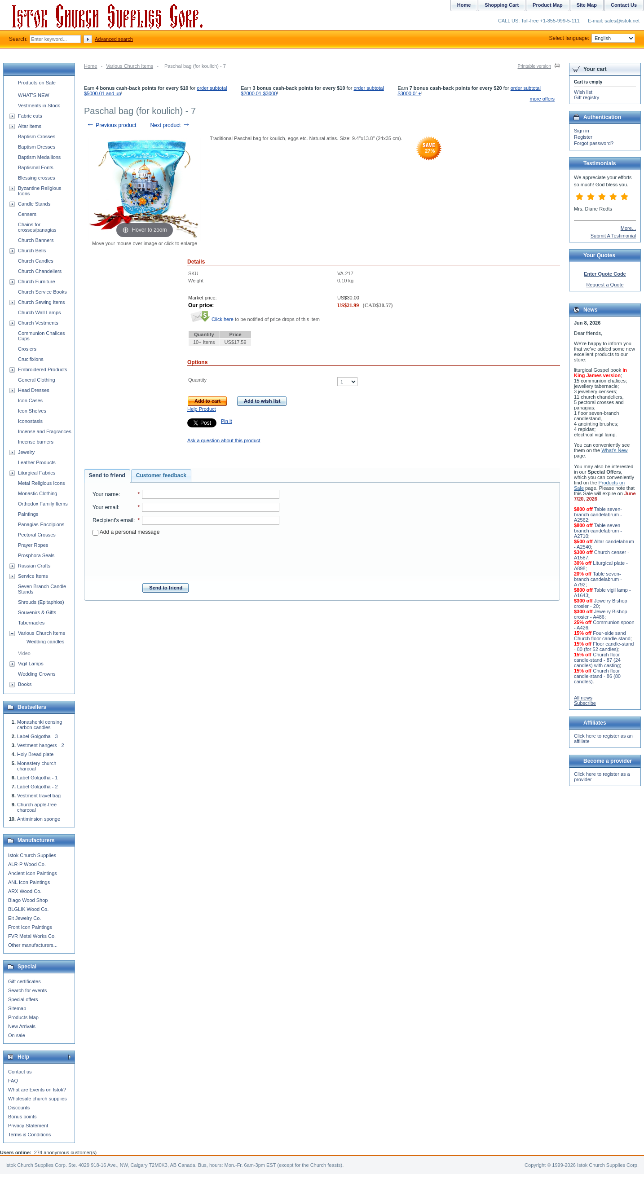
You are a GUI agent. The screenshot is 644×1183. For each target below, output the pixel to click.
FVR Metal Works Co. (32, 936)
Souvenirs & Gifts (37, 612)
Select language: (592, 38)
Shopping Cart (502, 5)
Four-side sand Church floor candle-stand (602, 635)
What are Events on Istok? (37, 1089)
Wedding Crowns (37, 674)
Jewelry (26, 452)
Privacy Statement (28, 1125)
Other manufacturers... (32, 945)
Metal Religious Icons (41, 483)
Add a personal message (126, 532)
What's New (614, 450)
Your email (105, 507)
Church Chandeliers (40, 271)
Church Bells (32, 250)
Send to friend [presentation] (107, 475)
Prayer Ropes (33, 545)
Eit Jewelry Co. (24, 918)
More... (628, 228)
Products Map (23, 1017)
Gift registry (586, 97)
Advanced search (114, 39)
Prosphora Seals (36, 555)
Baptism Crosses (36, 136)
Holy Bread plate (35, 754)
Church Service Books (42, 292)
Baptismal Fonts (35, 167)
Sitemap (17, 1008)
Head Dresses (33, 390)
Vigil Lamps (31, 663)
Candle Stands (34, 204)
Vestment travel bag (39, 795)
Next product (170, 125)
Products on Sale (37, 82)
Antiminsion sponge (38, 819)
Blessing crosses (36, 177)
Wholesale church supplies (37, 1098)
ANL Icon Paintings (29, 882)
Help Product (201, 409)
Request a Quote (604, 284)
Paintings (28, 514)
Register (583, 137)
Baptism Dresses (36, 147)
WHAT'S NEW (33, 95)
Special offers (23, 999)
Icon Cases (30, 400)
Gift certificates (24, 981)
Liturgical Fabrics (36, 472)
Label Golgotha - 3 (37, 736)
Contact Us (624, 5)
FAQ (13, 1080)
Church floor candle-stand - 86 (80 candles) (597, 676)
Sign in (581, 130)
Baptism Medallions (39, 157)
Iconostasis (30, 421)
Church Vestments (38, 322)
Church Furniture (36, 281)
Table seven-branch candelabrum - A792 (598, 579)
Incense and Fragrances (44, 431)
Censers (27, 214)
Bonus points (22, 1116)
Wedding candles (45, 641)
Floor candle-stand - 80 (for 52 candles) (604, 646)
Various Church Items (129, 66)
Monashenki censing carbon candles (39, 724)
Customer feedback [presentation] (161, 475)
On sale (16, 1035)
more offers (542, 98)
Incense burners (35, 441)
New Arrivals (21, 1026)
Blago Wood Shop (28, 900)
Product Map (548, 5)
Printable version (534, 66)
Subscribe (585, 703)
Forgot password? (593, 143)
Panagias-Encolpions (41, 524)
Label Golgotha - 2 (37, 786)
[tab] (107, 476)
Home (90, 66)
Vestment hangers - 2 (40, 745)
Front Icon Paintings (30, 927)
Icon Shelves (32, 410)
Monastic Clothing (37, 493)
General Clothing (36, 380)
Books (25, 684)
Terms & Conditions (29, 1134)
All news (583, 697)
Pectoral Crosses (37, 534)
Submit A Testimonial (613, 235)
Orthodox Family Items (43, 503)
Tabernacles (31, 622)
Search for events (27, 990)
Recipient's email (113, 520)
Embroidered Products (42, 369)
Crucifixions (31, 359)
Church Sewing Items (41, 302)
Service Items (33, 576)
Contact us (20, 1071)
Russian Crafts (34, 565)
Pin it (226, 421)
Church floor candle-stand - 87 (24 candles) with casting (597, 660)
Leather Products (37, 462)
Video (24, 653)
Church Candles (35, 261)
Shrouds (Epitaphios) (41, 602)
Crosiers (27, 349)
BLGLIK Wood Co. (28, 909)
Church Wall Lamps (39, 312)
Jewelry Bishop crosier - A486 (600, 614)
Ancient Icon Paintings (32, 873)
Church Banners (36, 240)
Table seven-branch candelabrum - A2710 (598, 531)
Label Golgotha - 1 (37, 777)
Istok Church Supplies (32, 855)
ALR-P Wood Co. (27, 864)
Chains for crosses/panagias (37, 227)
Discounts (19, 1107)
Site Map (587, 5)
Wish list (583, 92)
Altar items (29, 126)
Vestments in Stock (39, 105)
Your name (106, 494)
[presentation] (186, 556)
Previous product (111, 125)
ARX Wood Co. (24, 891)
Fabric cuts (30, 116)
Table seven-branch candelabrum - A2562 (598, 514)
